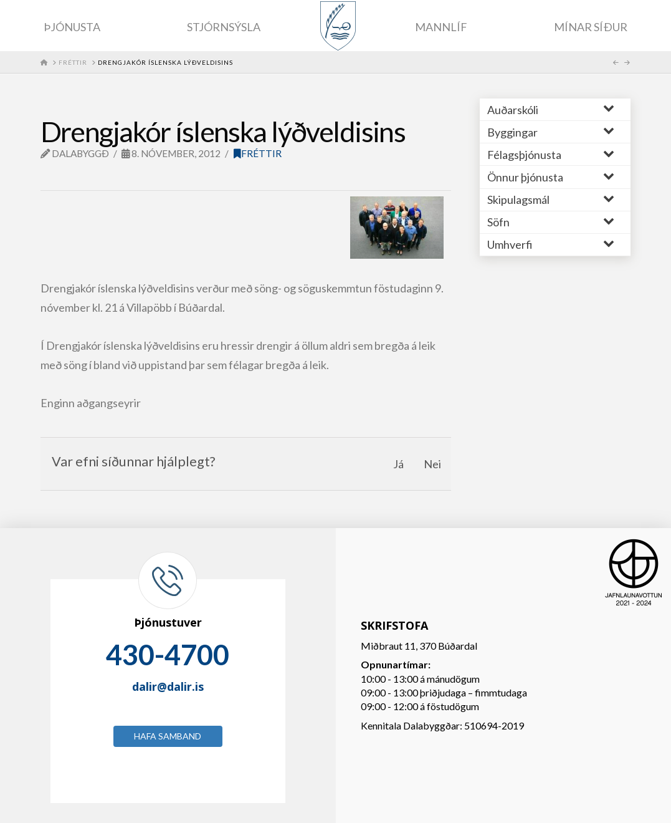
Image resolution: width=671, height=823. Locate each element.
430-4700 (167, 654)
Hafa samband (167, 736)
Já (398, 464)
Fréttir (258, 153)
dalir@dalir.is (168, 686)
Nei (432, 464)
